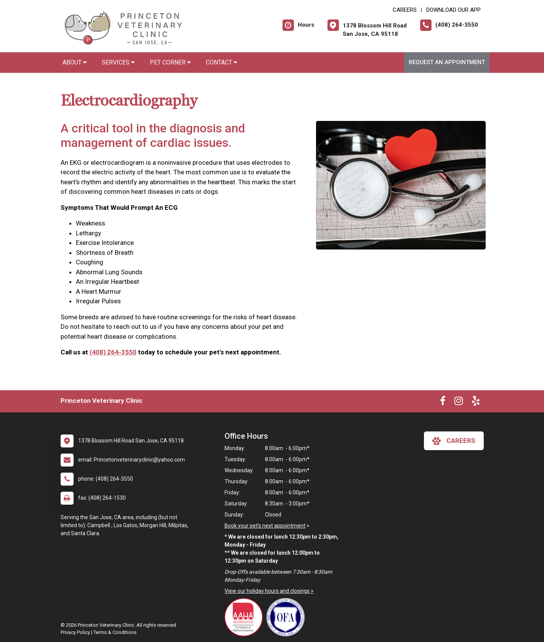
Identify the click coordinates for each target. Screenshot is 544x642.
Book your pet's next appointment (265, 526)
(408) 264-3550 (113, 352)
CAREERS (405, 9)
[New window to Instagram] (459, 402)
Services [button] (118, 62)
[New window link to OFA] (287, 617)
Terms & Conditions (114, 632)
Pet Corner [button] (170, 62)
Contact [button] (221, 62)
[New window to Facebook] (442, 402)
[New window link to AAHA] (245, 617)
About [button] (75, 62)
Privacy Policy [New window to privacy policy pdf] (75, 632)
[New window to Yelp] (476, 402)
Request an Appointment (447, 62)
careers (453, 441)
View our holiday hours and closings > (269, 591)
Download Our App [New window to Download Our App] (453, 9)
